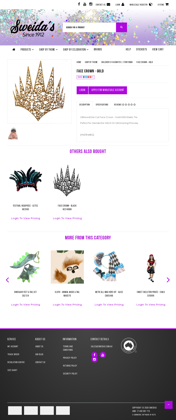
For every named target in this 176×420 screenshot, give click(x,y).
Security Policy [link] (70, 374)
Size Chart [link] (12, 370)
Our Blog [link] (39, 354)
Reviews (125, 104)
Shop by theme (48, 49)
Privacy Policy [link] (70, 358)
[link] (78, 4)
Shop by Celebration (76, 49)
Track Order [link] (13, 354)
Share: (85, 77)
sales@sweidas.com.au (101, 346)
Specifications (102, 105)
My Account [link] (13, 346)
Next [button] (169, 279)
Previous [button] (8, 279)
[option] (26, 194)
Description (84, 105)
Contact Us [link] (40, 362)
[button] (169, 405)
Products (27, 49)
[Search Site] (121, 27)
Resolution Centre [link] (16, 362)
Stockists (141, 49)
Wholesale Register (141, 4)
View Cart (158, 49)
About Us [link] (39, 346)
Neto (154, 415)
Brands (98, 49)
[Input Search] (89, 27)
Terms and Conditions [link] (68, 348)
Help (128, 49)
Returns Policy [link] (70, 366)
